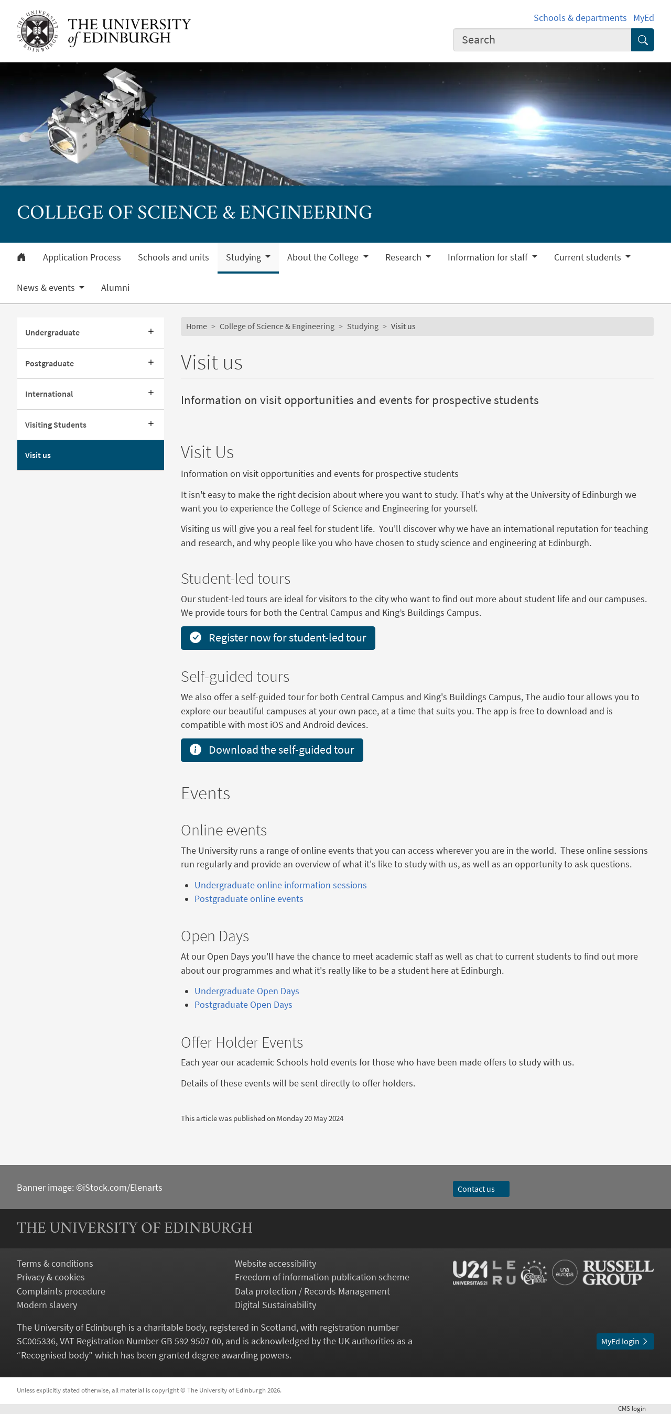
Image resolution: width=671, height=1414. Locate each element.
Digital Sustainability (275, 1305)
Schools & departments (580, 18)
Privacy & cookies (51, 1277)
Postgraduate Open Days (243, 1004)
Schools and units (173, 257)
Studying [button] (244, 257)
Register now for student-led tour (278, 637)
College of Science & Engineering (277, 326)
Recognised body (55, 1355)
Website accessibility (275, 1263)
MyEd (643, 18)
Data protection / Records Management (312, 1291)
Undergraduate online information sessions (280, 885)
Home (196, 326)
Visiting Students (55, 425)
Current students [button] (588, 257)
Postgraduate (49, 363)
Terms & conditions (55, 1263)
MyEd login (625, 1341)
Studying (362, 326)
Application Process (82, 257)
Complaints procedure (61, 1291)
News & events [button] (47, 287)
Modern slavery (47, 1305)
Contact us (481, 1189)
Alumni (115, 287)
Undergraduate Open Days (246, 991)
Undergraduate (52, 333)
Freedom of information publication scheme (322, 1277)
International (49, 394)
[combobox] (542, 39)
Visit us (38, 455)
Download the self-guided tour (272, 750)
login (636, 1408)
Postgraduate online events (249, 899)
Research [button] (404, 257)
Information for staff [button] (488, 257)
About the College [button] (324, 257)
